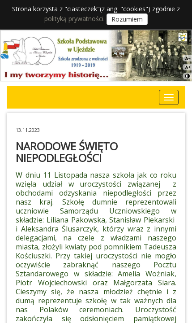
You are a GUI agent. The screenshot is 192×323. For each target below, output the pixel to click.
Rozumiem (127, 19)
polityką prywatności (73, 18)
